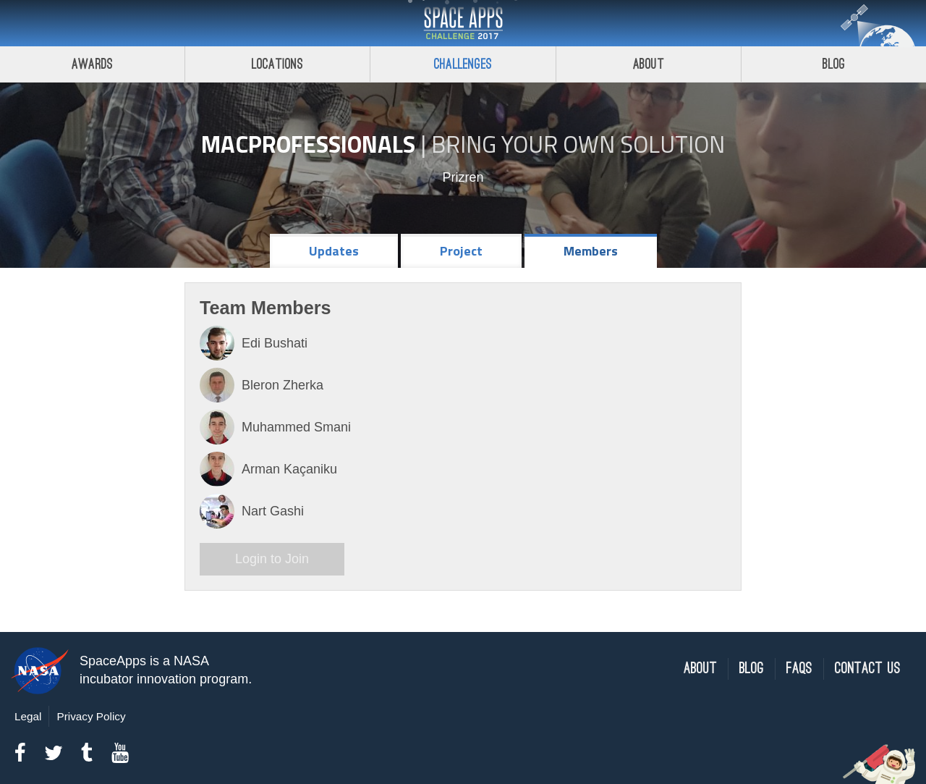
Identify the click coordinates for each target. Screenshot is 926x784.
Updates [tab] (334, 251)
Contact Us (868, 668)
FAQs (799, 668)
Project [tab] (461, 251)
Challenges (463, 64)
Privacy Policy (90, 716)
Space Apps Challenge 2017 (463, 23)
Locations (278, 64)
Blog (751, 668)
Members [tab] (591, 251)
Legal (27, 716)
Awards (92, 64)
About (648, 64)
